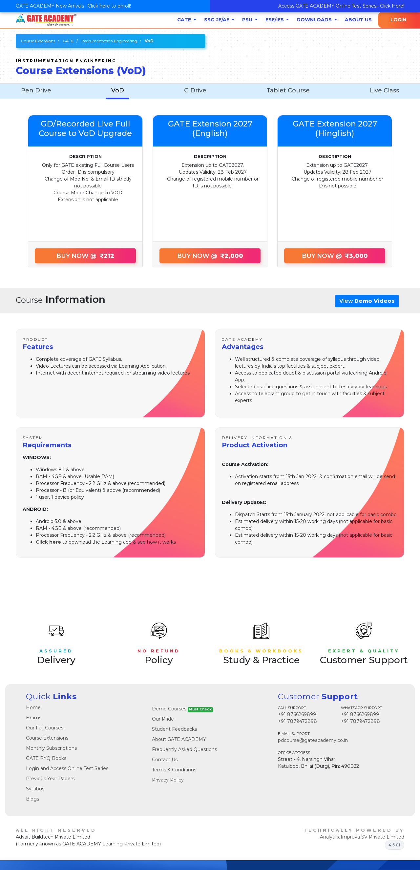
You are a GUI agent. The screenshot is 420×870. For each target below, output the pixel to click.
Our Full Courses (44, 728)
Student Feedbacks (174, 729)
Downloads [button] (315, 20)
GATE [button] (184, 20)
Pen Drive (36, 90)
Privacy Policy (168, 780)
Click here (48, 542)
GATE (68, 40)
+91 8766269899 (297, 714)
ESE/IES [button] (275, 20)
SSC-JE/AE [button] (217, 20)
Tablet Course (288, 90)
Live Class (384, 90)
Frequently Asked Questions (184, 749)
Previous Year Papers (50, 779)
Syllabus (35, 789)
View (367, 301)
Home (33, 707)
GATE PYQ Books (46, 758)
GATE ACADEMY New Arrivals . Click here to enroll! (73, 6)
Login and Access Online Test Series (67, 768)
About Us (358, 20)
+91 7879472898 (297, 721)
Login (398, 20)
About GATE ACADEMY (179, 739)
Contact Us (165, 760)
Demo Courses (182, 709)
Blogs (32, 799)
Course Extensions (38, 40)
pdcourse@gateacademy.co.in (313, 740)
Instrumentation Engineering (109, 40)
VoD (117, 90)
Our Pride (163, 719)
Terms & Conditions (174, 770)
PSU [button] (248, 20)
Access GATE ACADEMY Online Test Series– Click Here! (341, 6)
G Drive (195, 90)
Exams (33, 718)
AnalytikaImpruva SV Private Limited (362, 837)
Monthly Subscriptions (51, 748)
